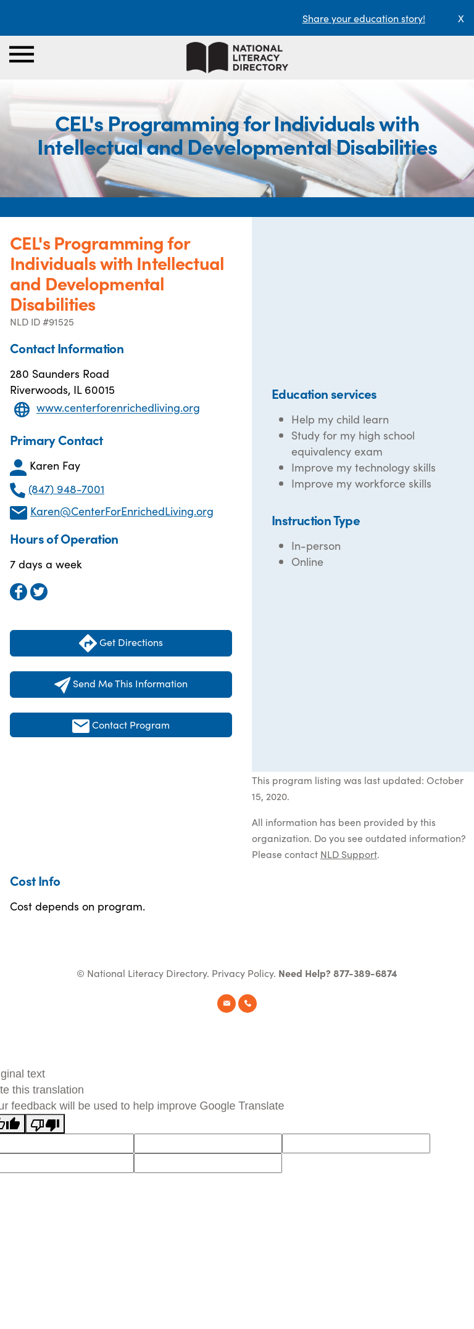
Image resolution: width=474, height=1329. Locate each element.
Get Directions (121, 643)
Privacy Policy (242, 972)
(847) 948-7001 (66, 488)
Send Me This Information (121, 684)
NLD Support (348, 854)
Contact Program (121, 725)
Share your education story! (363, 18)
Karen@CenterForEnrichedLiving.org (122, 510)
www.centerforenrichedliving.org (118, 407)
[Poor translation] (45, 1124)
